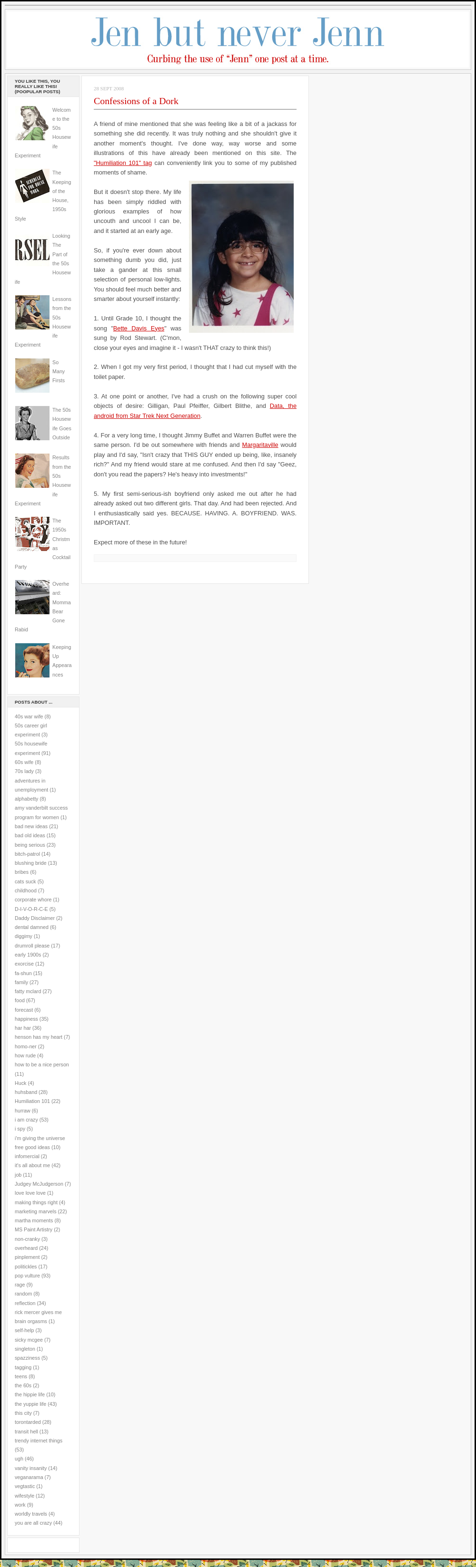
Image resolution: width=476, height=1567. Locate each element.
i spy (20, 1129)
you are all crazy (33, 1523)
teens (21, 1376)
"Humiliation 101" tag (123, 162)
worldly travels (31, 1514)
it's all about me (32, 1165)
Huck (20, 1083)
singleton (25, 1349)
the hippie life (30, 1394)
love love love (30, 1193)
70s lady (24, 771)
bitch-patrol (27, 854)
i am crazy (26, 1119)
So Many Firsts (58, 371)
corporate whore (33, 899)
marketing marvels (36, 1211)
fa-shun (23, 973)
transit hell (26, 1431)
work (20, 1505)
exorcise (24, 964)
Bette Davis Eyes (138, 328)
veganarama (29, 1477)
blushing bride (31, 863)
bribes (22, 872)
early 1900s (28, 955)
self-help (24, 1330)
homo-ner (26, 1046)
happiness (26, 1019)
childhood (26, 890)
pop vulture (27, 1275)
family (21, 982)
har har (23, 1028)
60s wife (24, 762)
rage (20, 1284)
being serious (30, 845)
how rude (25, 1055)
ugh (19, 1458)
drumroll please (32, 945)
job (18, 1175)
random (23, 1293)
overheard (26, 1248)
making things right (36, 1202)
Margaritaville (260, 444)
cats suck (25, 881)
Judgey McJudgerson (39, 1184)
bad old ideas (30, 835)
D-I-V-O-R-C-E (31, 909)
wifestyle (24, 1496)
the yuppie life (30, 1404)
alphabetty (26, 799)
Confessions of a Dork (136, 101)
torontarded (28, 1422)
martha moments (34, 1220)
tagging (23, 1367)
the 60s (23, 1385)
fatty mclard (28, 991)
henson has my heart (38, 1037)
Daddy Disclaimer (35, 918)
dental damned (32, 927)
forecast (24, 1010)
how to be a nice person (42, 1064)
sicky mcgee (29, 1340)
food (20, 1000)
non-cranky (27, 1239)
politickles (26, 1266)
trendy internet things (38, 1440)
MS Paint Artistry (33, 1229)
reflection (25, 1303)
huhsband (26, 1092)
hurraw (22, 1110)
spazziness (27, 1358)
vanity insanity (31, 1468)
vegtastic (25, 1486)
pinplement (27, 1257)
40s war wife (29, 716)
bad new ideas (31, 826)
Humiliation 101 (32, 1101)
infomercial (27, 1156)
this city (23, 1413)
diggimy (23, 936)
